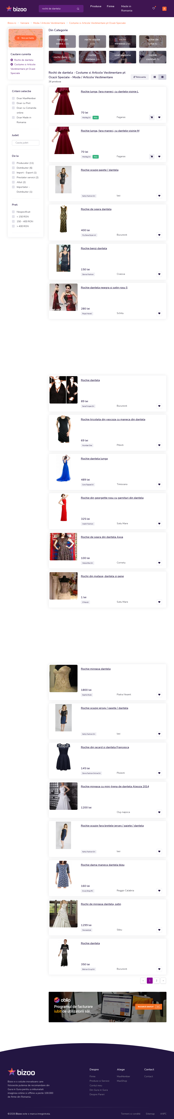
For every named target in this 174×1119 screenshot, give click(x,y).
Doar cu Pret (23, 101)
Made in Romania (127, 8)
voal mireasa (123, 55)
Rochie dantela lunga (96, 457)
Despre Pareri (97, 1093)
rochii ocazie (92, 39)
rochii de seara (62, 40)
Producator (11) (25, 161)
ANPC (163, 1112)
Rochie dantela (91, 378)
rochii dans (62, 55)
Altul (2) (21, 180)
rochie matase (92, 55)
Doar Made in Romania (24, 118)
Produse (96, 5)
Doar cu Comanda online (26, 109)
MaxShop (122, 1079)
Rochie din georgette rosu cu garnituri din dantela (115, 496)
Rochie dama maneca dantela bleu (105, 863)
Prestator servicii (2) (27, 176)
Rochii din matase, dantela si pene (104, 574)
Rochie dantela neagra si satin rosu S (107, 286)
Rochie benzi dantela (95, 246)
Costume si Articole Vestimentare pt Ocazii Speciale (23, 67)
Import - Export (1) (27, 171)
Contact (148, 1075)
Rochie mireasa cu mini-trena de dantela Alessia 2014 (118, 785)
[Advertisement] (26, 292)
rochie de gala (152, 40)
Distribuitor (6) (24, 166)
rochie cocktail (152, 55)
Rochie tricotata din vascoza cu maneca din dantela (116, 418)
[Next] (163, 979)
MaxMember (123, 1075)
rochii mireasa (122, 40)
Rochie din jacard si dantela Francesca (107, 745)
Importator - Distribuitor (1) (24, 188)
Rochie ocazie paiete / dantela (102, 168)
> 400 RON (23, 224)
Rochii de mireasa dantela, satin (103, 902)
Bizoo (19, 1112)
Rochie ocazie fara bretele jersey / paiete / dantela (115, 824)
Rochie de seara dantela (98, 207)
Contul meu (96, 1083)
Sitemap (150, 1112)
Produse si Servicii (99, 1079)
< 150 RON (23, 215)
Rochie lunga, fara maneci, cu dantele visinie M (113, 129)
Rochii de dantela (22, 58)
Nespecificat (23, 210)
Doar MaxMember (26, 96)
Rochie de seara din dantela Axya (104, 535)
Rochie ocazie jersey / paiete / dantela (107, 706)
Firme (111, 5)
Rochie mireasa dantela (97, 667)
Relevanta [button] (140, 75)
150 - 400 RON (25, 220)
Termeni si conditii (130, 1112)
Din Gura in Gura (99, 1088)
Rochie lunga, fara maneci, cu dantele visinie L (112, 90)
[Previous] (143, 979)
